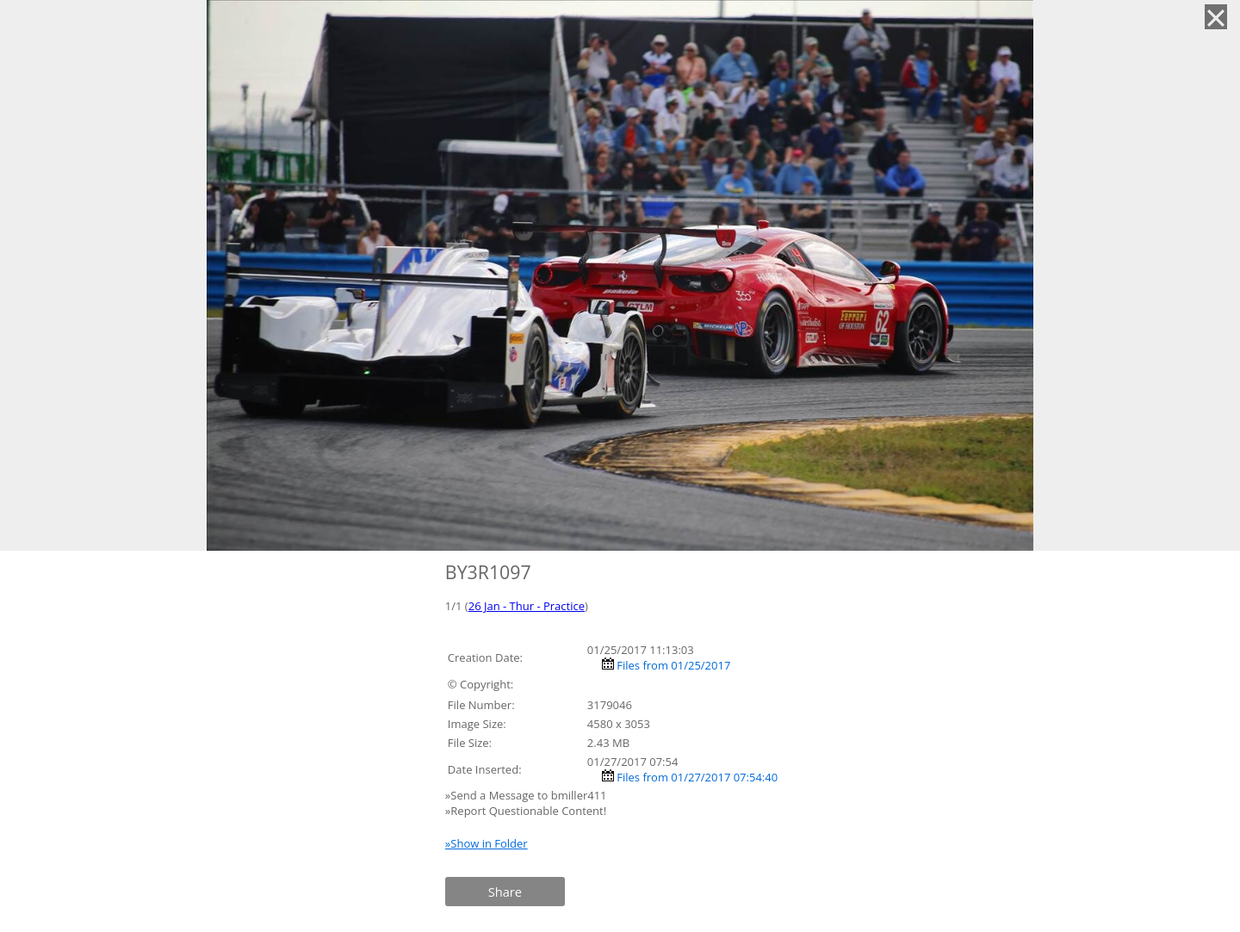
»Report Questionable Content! (525, 810)
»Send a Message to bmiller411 (527, 795)
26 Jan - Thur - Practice (526, 606)
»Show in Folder (486, 843)
